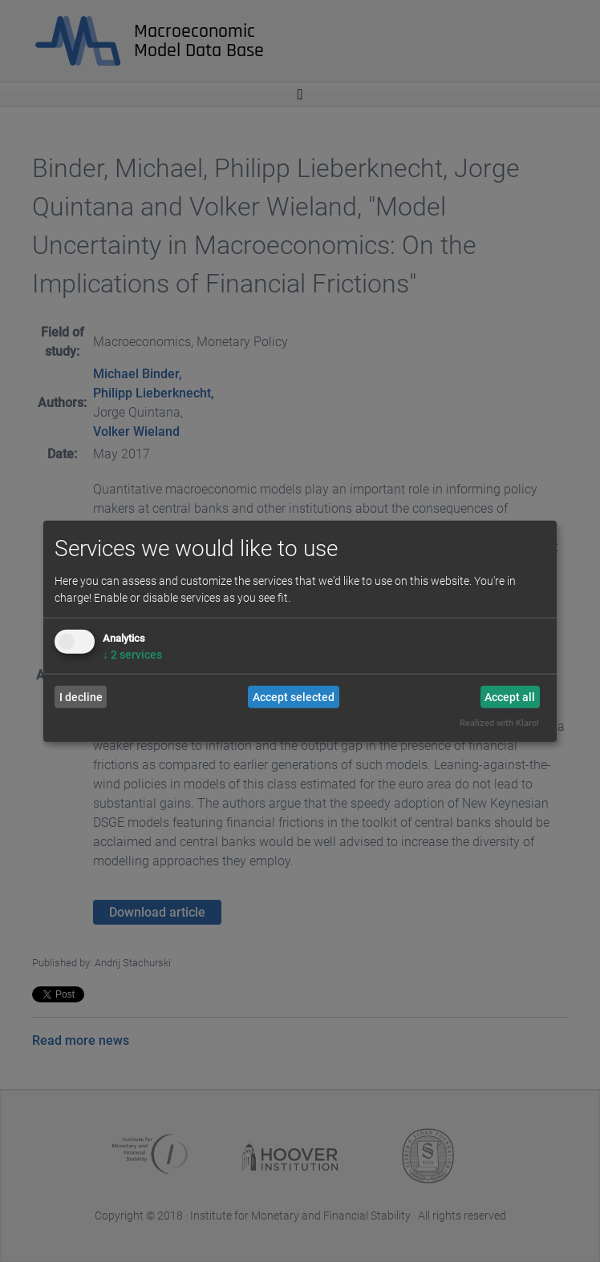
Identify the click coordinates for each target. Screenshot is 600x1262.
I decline (81, 697)
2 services (132, 654)
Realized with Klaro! (499, 723)
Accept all (509, 697)
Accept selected (293, 697)
